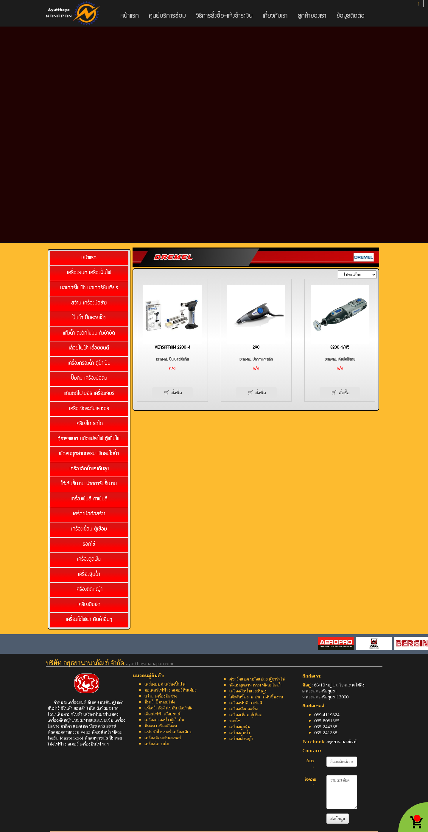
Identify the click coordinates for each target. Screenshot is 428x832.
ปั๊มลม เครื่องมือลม (89, 378)
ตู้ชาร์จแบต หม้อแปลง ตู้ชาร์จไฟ (257, 679)
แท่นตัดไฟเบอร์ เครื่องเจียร (89, 394)
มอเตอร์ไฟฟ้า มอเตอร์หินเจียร (89, 288)
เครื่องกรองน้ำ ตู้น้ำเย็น (89, 363)
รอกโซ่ (89, 544)
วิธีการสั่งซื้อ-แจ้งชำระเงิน (224, 16)
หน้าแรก (129, 16)
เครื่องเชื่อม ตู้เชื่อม (89, 529)
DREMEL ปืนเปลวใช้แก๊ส (172, 359)
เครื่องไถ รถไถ (89, 424)
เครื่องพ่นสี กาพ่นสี (89, 499)
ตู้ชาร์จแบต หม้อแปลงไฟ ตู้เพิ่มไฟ (88, 439)
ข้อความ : (310, 783)
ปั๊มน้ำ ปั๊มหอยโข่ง (88, 318)
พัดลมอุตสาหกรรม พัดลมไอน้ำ (89, 454)
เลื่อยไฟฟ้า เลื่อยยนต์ (89, 348)
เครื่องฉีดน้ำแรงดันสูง (89, 469)
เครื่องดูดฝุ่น (89, 559)
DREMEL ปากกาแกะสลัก (256, 359)
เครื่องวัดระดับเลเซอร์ (89, 409)
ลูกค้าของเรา (312, 16)
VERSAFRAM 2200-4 (172, 347)
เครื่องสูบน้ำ (89, 575)
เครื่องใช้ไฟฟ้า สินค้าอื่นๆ (89, 620)
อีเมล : (310, 764)
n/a (172, 368)
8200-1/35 (339, 347)
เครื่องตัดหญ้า (88, 589)
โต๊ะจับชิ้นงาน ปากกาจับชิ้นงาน (89, 484)
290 (256, 347)
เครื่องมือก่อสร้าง (89, 514)
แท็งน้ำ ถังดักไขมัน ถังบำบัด (89, 333)
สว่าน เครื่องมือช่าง (89, 303)
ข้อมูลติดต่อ (351, 16)
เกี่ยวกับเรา (275, 16)
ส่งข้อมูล (337, 818)
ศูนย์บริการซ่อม (167, 16)
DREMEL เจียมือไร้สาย (340, 359)
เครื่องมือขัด (88, 605)
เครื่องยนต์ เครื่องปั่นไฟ (89, 273)
